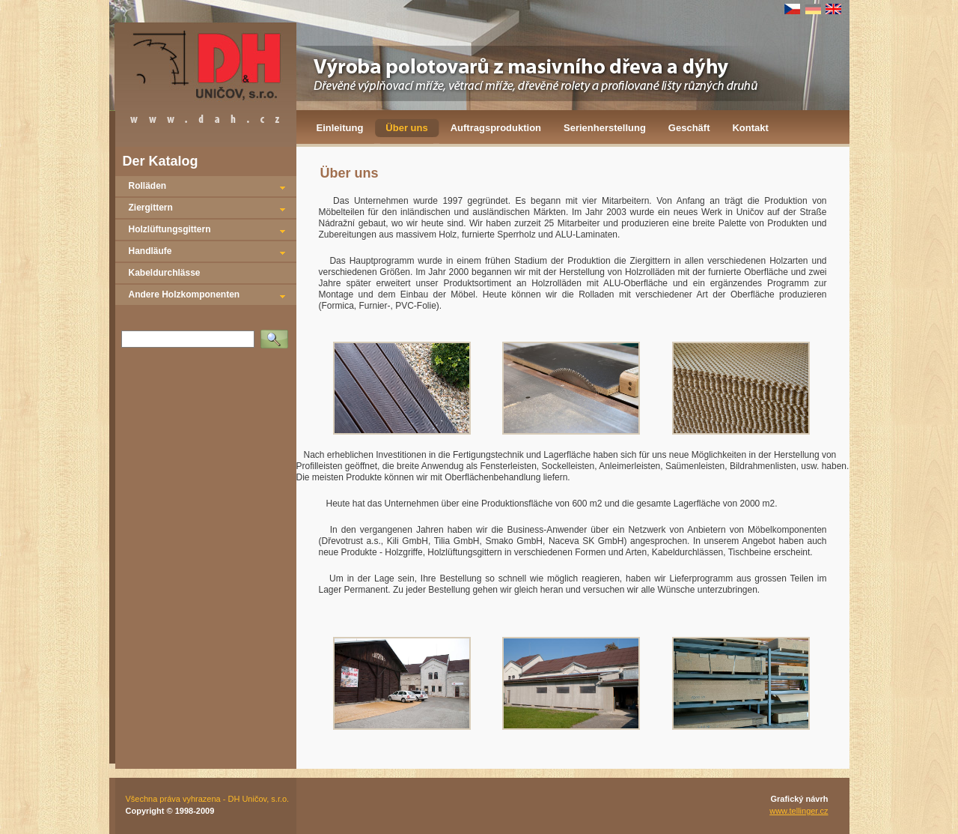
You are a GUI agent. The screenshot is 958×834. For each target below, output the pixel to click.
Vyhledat (277, 334)
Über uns (406, 127)
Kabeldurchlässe (165, 273)
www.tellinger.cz (798, 810)
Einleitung (340, 127)
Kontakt (750, 127)
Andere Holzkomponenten (184, 294)
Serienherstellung (605, 127)
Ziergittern (151, 207)
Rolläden (148, 186)
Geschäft (689, 127)
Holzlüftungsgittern (170, 229)
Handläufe (150, 251)
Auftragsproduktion (496, 127)
